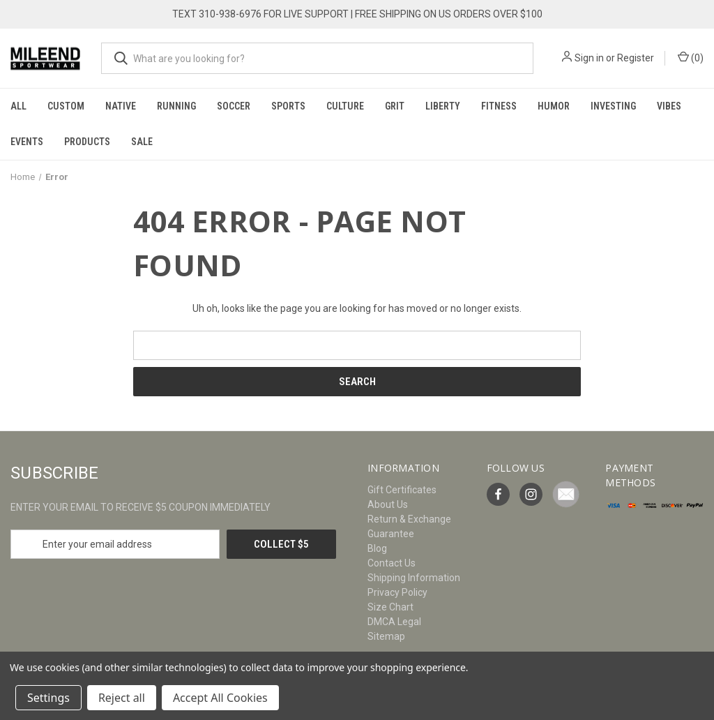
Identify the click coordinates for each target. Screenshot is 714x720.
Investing (613, 106)
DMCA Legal (394, 621)
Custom (65, 106)
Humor (554, 106)
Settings (48, 697)
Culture (345, 106)
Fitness (499, 106)
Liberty (442, 106)
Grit (394, 106)
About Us (387, 504)
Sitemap (386, 636)
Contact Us (391, 563)
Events (26, 141)
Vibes (669, 106)
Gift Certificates (401, 489)
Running (176, 106)
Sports (288, 106)
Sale (142, 141)
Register (635, 57)
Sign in (589, 57)
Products (87, 141)
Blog (377, 548)
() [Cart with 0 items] (691, 57)
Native (120, 106)
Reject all (121, 697)
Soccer (233, 106)
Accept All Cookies (220, 697)
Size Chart (390, 607)
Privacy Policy (397, 592)
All (18, 106)
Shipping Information (413, 577)
